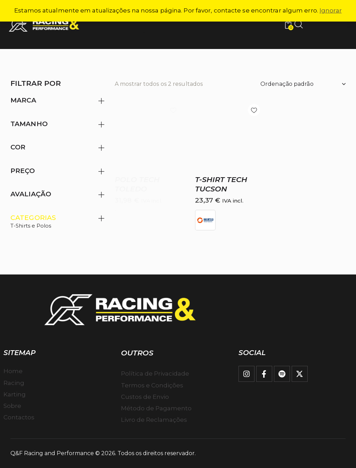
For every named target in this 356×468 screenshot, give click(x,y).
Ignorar (330, 10)
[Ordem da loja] (303, 84)
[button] (173, 110)
